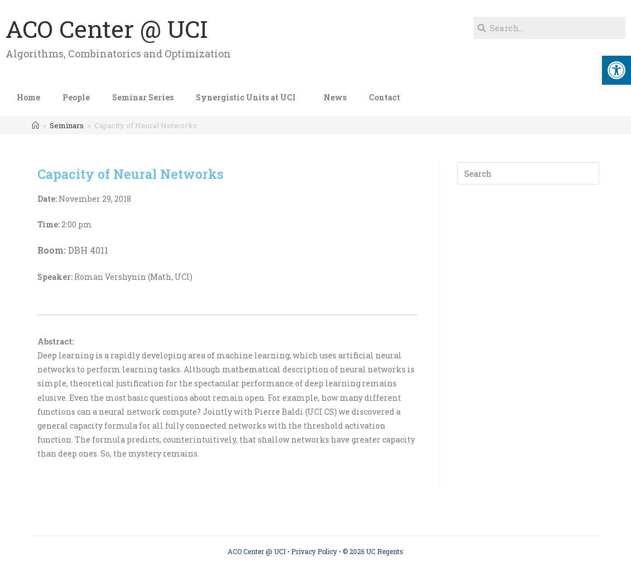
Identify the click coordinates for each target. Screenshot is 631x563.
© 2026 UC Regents (373, 551)
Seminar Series (143, 97)
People (76, 97)
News (335, 97)
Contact (384, 97)
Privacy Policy (314, 551)
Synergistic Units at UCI (248, 97)
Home (28, 97)
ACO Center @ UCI (107, 29)
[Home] (35, 125)
